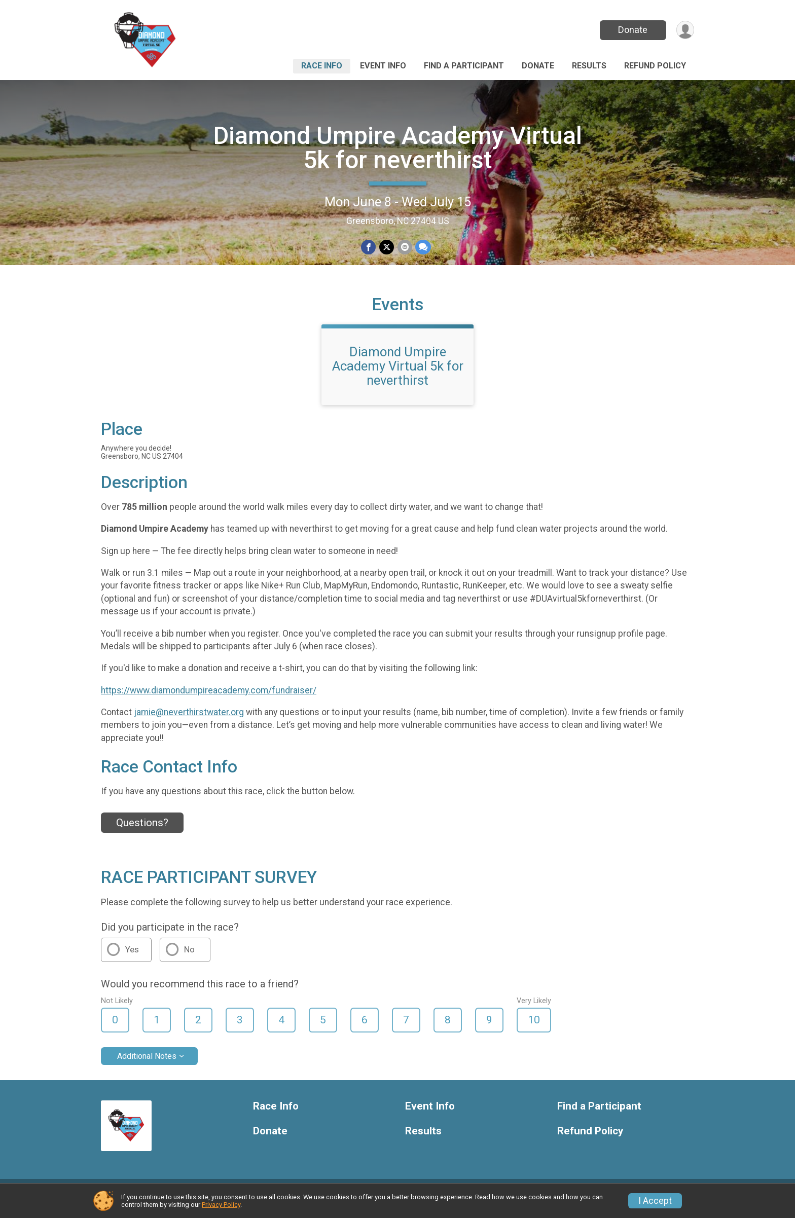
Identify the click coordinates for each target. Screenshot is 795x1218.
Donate (632, 29)
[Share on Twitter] (386, 247)
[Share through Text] (422, 247)
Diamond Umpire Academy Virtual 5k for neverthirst (397, 147)
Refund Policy (655, 65)
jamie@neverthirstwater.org (189, 720)
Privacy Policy (221, 1204)
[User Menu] (684, 30)
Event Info (383, 65)
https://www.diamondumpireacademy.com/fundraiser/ (208, 698)
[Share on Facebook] (369, 247)
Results (589, 65)
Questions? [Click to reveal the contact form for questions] (142, 830)
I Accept (655, 1201)
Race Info (321, 65)
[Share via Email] (404, 247)
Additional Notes (146, 1063)
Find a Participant (464, 65)
